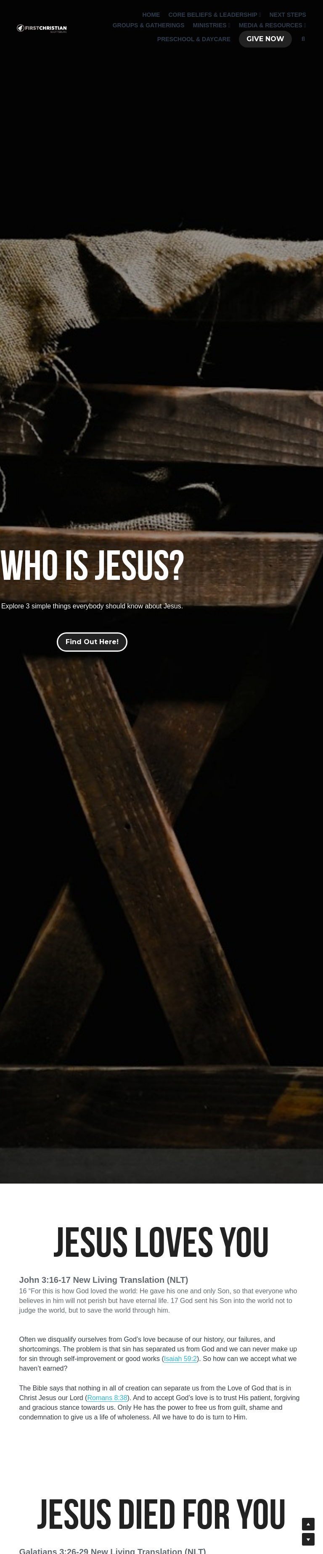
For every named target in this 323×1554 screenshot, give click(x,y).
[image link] (39, 29)
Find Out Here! (92, 642)
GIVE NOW (263, 40)
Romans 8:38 (107, 1397)
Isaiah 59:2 (180, 1358)
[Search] (301, 40)
